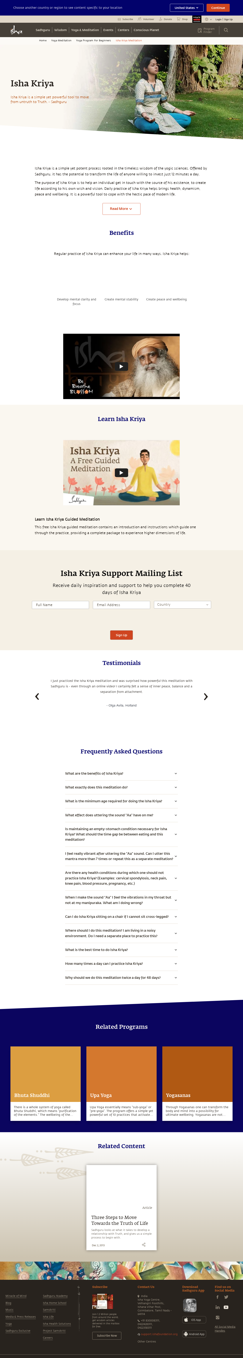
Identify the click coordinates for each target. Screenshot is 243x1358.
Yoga (9, 1323)
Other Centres (147, 1341)
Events (108, 30)
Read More (121, 209)
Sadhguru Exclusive (18, 1330)
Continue (218, 8)
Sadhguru (43, 30)
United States (187, 8)
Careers (48, 1337)
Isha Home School (54, 1303)
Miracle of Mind (16, 1296)
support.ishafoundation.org (159, 1334)
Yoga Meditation (61, 40)
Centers (123, 30)
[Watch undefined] (121, 366)
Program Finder (209, 30)
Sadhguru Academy (55, 1296)
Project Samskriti (54, 1330)
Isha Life (48, 1316)
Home (43, 40)
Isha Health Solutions (57, 1323)
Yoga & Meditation (85, 30)
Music (9, 1309)
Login (218, 19)
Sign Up (228, 19)
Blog (8, 1303)
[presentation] (121, 619)
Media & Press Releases (21, 1316)
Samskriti (49, 1309)
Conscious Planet (146, 30)
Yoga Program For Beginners (93, 40)
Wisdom (60, 30)
